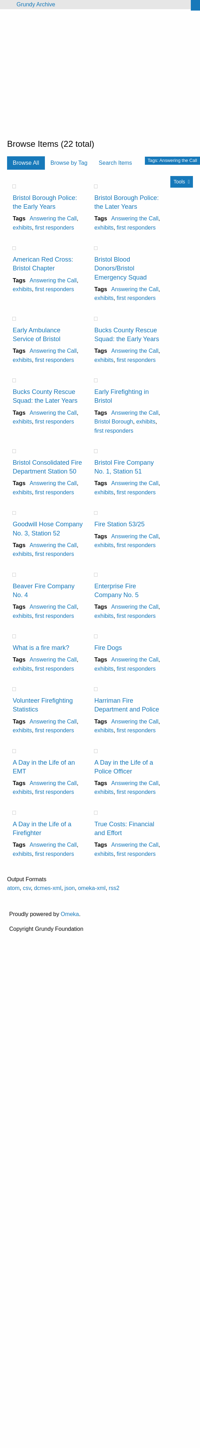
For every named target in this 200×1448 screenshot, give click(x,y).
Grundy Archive (36, 4)
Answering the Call (53, 218)
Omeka (70, 914)
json (69, 888)
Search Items (115, 163)
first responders (54, 228)
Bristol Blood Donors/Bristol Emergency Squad (120, 268)
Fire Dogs (108, 647)
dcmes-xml (47, 888)
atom (13, 888)
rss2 (114, 888)
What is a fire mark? (41, 647)
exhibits (22, 228)
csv (27, 888)
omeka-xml (92, 888)
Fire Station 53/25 (119, 524)
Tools (179, 181)
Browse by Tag (69, 163)
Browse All (26, 163)
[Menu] (5, 4)
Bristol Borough (113, 422)
